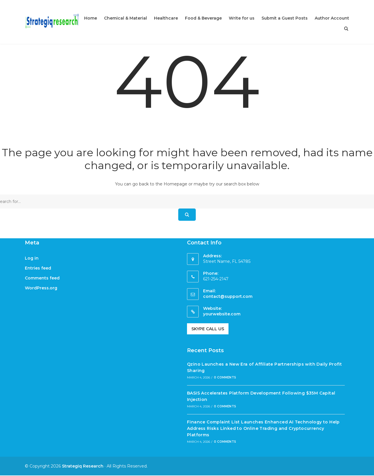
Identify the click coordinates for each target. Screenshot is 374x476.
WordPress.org (41, 288)
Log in (32, 258)
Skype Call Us (207, 328)
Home (90, 18)
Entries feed (38, 268)
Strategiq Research (82, 466)
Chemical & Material (125, 18)
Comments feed (42, 278)
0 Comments (225, 377)
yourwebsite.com (221, 314)
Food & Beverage (203, 18)
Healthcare (166, 18)
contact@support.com (227, 296)
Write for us (241, 18)
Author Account (332, 18)
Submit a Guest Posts (285, 18)
